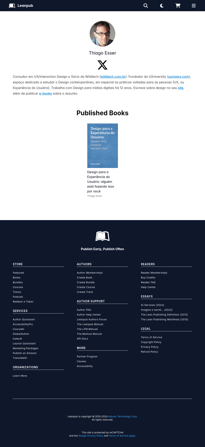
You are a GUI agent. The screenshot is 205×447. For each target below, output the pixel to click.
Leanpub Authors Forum (92, 319)
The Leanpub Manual (90, 324)
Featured (18, 272)
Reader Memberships (154, 272)
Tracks (17, 291)
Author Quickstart (24, 319)
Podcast (18, 296)
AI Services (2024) (152, 304)
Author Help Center (89, 314)
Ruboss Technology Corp (122, 416)
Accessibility (85, 366)
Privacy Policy (150, 346)
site (180, 88)
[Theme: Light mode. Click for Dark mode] (162, 5)
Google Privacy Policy (90, 435)
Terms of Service (151, 337)
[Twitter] (102, 65)
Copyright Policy (151, 342)
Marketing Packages (25, 348)
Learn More (20, 375)
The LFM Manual (87, 329)
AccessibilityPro (23, 324)
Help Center (148, 287)
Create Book (84, 277)
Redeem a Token (23, 301)
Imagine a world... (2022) (157, 309)
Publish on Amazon (25, 353)
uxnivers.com (178, 77)
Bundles (18, 282)
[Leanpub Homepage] (20, 5)
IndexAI (17, 338)
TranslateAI (20, 357)
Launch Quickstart (24, 343)
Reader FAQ (148, 282)
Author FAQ (84, 309)
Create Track (85, 291)
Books (16, 277)
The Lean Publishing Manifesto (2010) (164, 319)
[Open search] (146, 5)
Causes (81, 361)
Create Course (86, 287)
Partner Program (87, 356)
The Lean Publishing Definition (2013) (164, 314)
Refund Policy (149, 351)
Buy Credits (148, 277)
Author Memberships (90, 272)
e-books (45, 93)
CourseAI (18, 329)
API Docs (82, 338)
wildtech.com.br (113, 77)
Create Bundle (86, 282)
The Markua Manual (89, 333)
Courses (18, 287)
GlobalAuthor (21, 333)
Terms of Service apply (122, 435)
